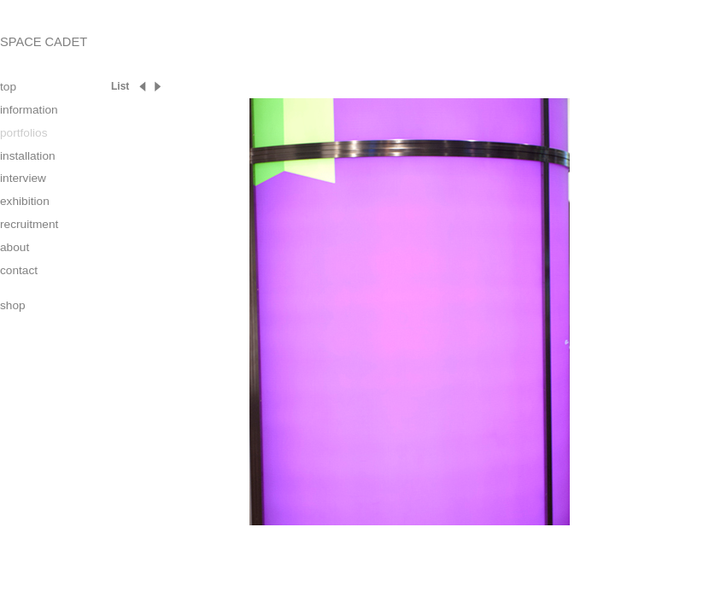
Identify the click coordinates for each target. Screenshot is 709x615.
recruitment (29, 224)
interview (23, 178)
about (14, 247)
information (29, 109)
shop (13, 305)
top (8, 86)
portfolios (23, 132)
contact (19, 270)
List (120, 86)
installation (28, 155)
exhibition (25, 201)
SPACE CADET (43, 42)
